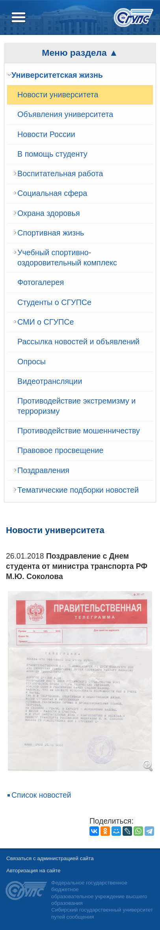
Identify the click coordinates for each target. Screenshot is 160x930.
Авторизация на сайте (33, 870)
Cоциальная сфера (52, 193)
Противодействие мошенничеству (78, 430)
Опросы (31, 361)
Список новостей (41, 795)
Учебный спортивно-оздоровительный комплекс (67, 257)
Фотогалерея (40, 282)
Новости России (46, 134)
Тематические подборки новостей (78, 490)
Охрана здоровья (48, 213)
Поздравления (43, 470)
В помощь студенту (52, 154)
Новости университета (58, 94)
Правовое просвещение (60, 450)
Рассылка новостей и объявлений (78, 341)
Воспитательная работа (60, 173)
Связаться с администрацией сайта (50, 858)
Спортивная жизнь (50, 232)
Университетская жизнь (57, 75)
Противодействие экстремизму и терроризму (76, 405)
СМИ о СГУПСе (45, 322)
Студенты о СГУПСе (54, 302)
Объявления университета (65, 114)
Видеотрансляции (49, 381)
